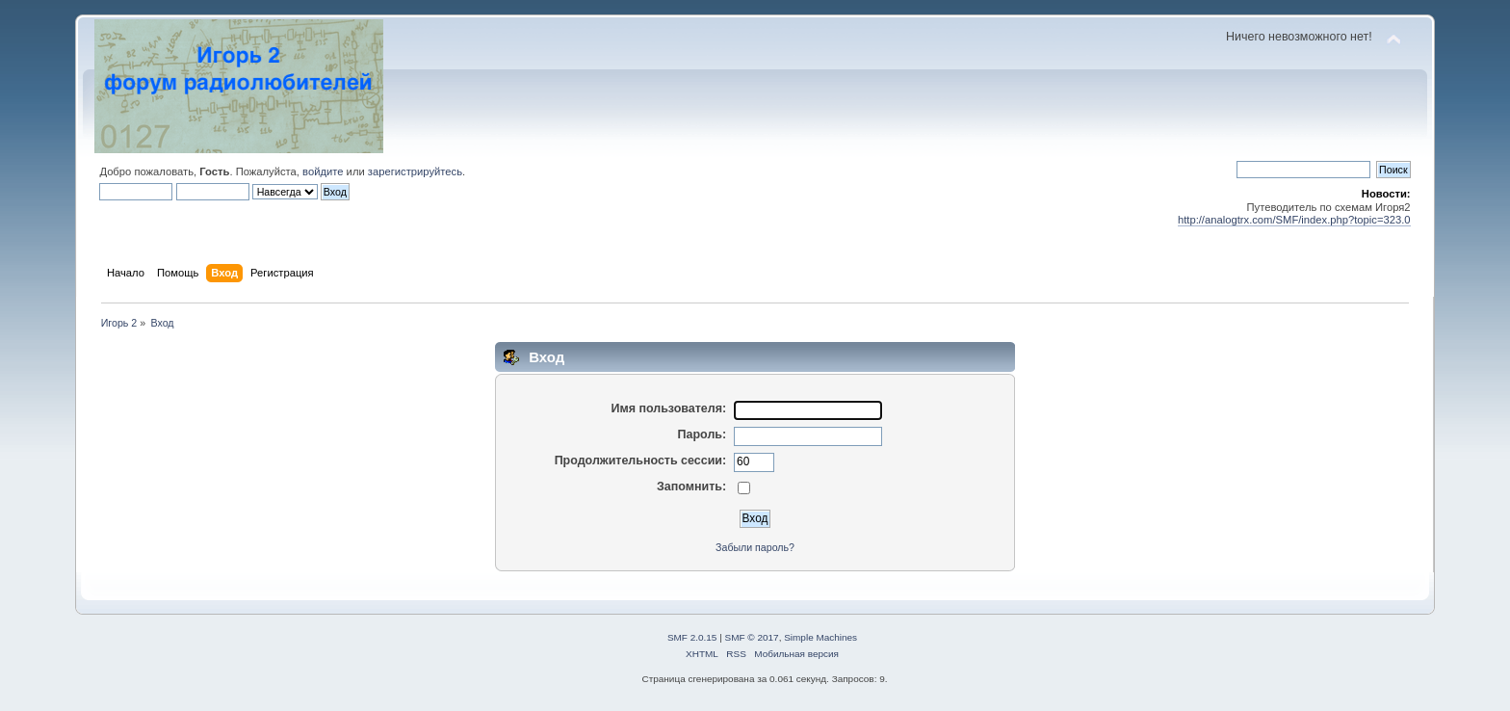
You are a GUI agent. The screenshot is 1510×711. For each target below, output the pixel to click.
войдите (322, 171)
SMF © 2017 (752, 637)
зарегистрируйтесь (415, 171)
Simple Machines (820, 637)
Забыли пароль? (755, 547)
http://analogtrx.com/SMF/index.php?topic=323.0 (1294, 219)
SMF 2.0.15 (692, 637)
